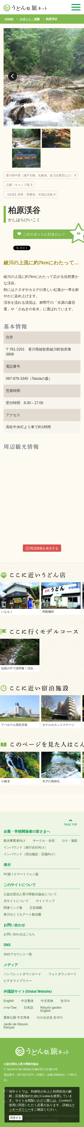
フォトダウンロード (62, 974)
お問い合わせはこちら (19, 934)
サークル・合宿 (44, 840)
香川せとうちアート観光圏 (22, 914)
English (9, 1001)
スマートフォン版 (26, 874)
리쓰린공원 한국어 (50, 1017)
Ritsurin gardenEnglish (51, 1009)
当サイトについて (16, 901)
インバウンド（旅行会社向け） (25, 847)
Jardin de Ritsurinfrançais (16, 1025)
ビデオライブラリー (18, 981)
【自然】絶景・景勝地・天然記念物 (29, 194)
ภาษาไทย (10, 1007)
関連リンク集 (13, 907)
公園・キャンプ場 (17, 185)
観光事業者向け (15, 840)
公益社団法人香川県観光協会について (30, 894)
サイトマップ (45, 901)
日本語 (28, 1007)
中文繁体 (27, 1001)
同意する (15, 1117)
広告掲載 (36, 907)
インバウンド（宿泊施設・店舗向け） (30, 854)
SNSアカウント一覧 (18, 954)
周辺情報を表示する (42, 548)
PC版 (7, 874)
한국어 (65, 1001)
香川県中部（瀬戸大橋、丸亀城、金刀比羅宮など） (39, 175)
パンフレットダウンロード (22, 974)
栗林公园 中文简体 (17, 1017)
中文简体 (47, 1001)
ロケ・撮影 (70, 840)
